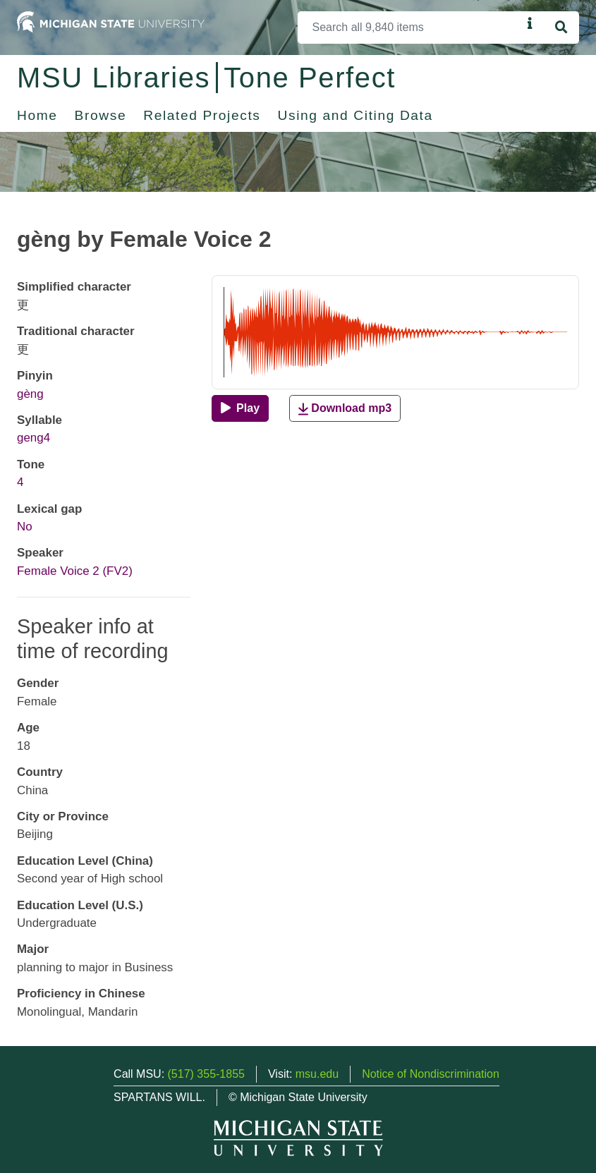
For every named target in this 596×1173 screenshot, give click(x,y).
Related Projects (201, 115)
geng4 (33, 437)
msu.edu (317, 1074)
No (24, 526)
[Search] (410, 27)
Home (37, 115)
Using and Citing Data (355, 115)
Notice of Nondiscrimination (430, 1074)
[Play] (240, 408)
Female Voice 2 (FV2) (75, 571)
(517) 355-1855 (206, 1074)
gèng (30, 394)
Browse (101, 115)
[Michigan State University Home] (111, 21)
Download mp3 (344, 408)
